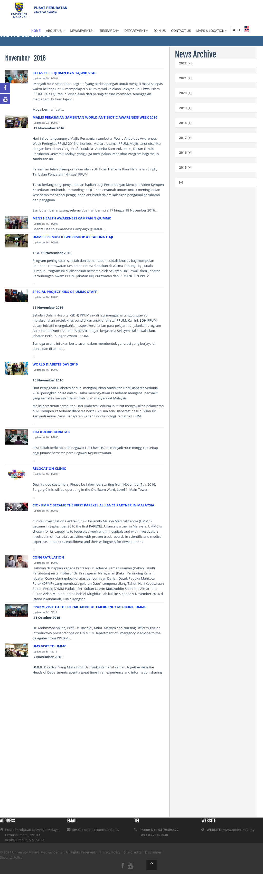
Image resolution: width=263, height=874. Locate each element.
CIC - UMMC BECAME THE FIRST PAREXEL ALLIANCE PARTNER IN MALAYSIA (93, 505)
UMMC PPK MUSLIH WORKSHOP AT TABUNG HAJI (73, 237)
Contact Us (181, 31)
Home (36, 31)
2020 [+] (185, 93)
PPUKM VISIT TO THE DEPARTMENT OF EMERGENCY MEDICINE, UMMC (89, 606)
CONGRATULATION (48, 557)
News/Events (82, 31)
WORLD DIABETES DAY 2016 (55, 364)
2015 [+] (185, 167)
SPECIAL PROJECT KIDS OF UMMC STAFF (65, 291)
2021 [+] (185, 78)
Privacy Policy (109, 852)
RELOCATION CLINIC (49, 468)
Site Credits (133, 852)
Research (109, 31)
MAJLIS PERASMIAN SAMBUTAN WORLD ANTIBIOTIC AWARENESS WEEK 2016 (95, 117)
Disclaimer (153, 852)
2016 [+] (185, 152)
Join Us (160, 31)
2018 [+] (185, 122)
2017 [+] (185, 137)
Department (136, 31)
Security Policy (11, 857)
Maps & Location (211, 31)
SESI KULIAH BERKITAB (51, 431)
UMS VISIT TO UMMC (50, 646)
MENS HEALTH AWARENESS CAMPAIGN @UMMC (72, 218)
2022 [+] (185, 63)
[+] (181, 182)
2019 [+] (185, 107)
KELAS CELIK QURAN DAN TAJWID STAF (64, 73)
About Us (55, 31)
